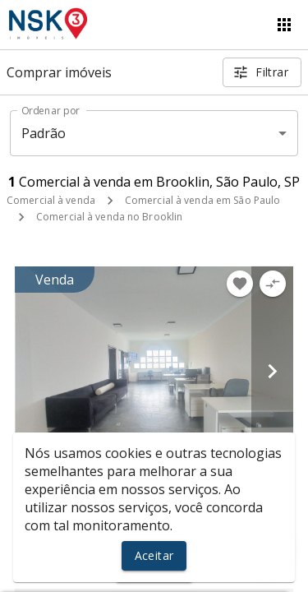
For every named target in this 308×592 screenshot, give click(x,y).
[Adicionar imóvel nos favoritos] (240, 284)
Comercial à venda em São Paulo (202, 200)
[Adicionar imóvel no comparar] (273, 284)
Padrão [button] (44, 133)
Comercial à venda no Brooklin (109, 217)
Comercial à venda (51, 200)
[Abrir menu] (284, 24)
